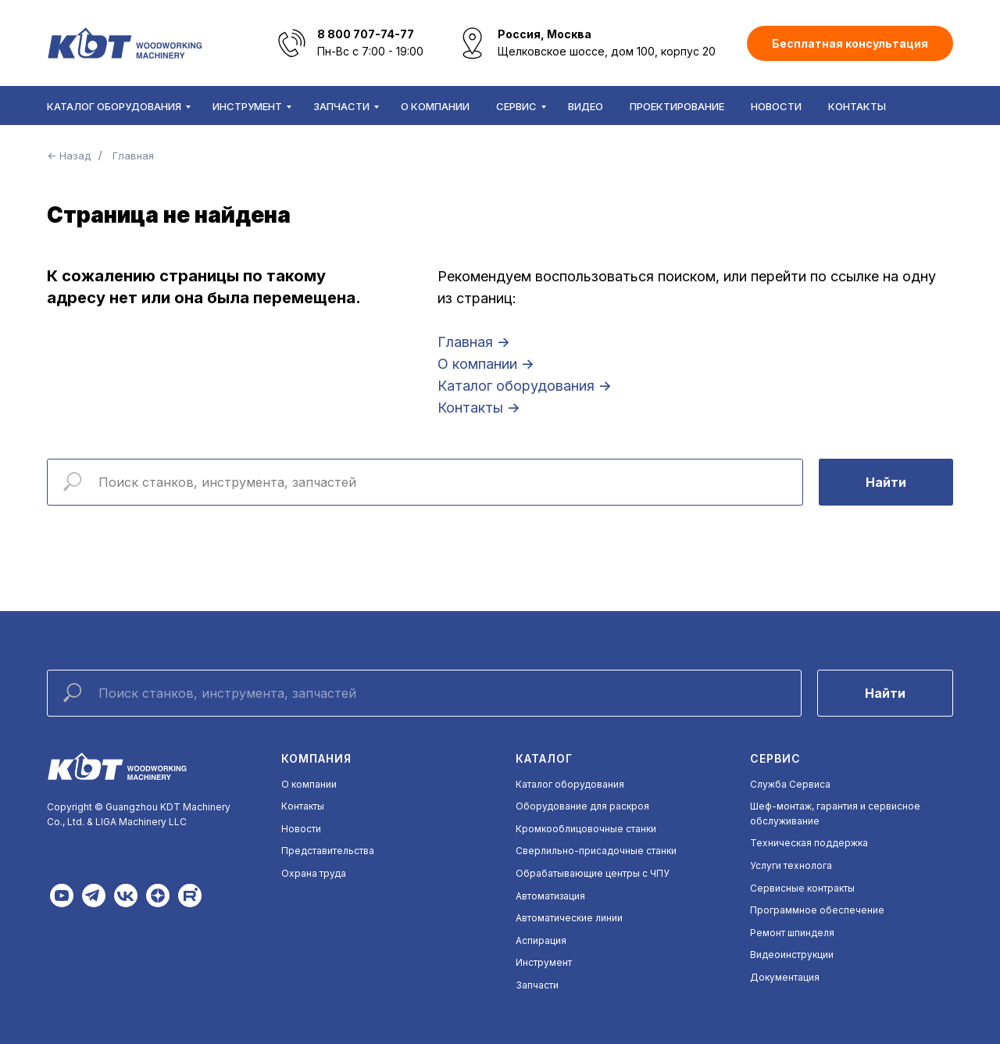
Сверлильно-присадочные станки (596, 850)
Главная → (474, 342)
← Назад (69, 155)
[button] (850, 43)
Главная (133, 155)
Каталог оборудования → (525, 385)
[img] (61, 895)
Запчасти (341, 106)
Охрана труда (313, 873)
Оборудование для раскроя (582, 806)
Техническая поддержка (809, 843)
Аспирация (541, 940)
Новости (776, 106)
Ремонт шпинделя (792, 933)
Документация (785, 977)
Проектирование (677, 106)
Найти (886, 482)
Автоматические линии (569, 918)
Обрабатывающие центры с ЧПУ (593, 873)
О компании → (486, 364)
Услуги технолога (791, 865)
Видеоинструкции (792, 954)
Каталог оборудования (114, 106)
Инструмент (247, 106)
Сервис (516, 106)
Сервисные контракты (802, 888)
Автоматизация (550, 896)
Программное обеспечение (817, 910)
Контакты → (479, 407)
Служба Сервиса (790, 784)
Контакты (857, 106)
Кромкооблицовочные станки (586, 829)
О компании (435, 106)
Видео (585, 106)
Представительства (327, 850)
